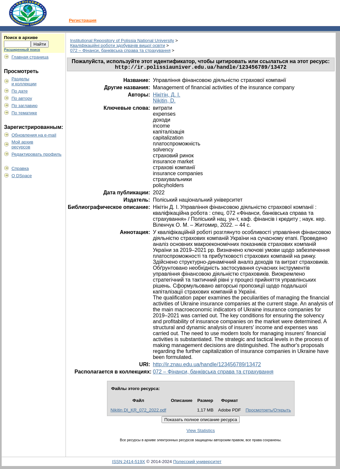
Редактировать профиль (37, 154)
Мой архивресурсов (22, 144)
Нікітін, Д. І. (166, 96)
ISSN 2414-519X (128, 462)
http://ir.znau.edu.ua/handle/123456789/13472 (207, 366)
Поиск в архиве (21, 37)
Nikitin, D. (164, 102)
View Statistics (200, 431)
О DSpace (22, 175)
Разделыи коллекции (24, 81)
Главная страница (30, 57)
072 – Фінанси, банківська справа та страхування (120, 50)
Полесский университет (197, 462)
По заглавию (25, 105)
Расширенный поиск (22, 50)
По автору (22, 98)
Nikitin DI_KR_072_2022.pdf (138, 411)
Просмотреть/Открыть (268, 411)
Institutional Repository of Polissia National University (122, 40)
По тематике (24, 112)
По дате (20, 91)
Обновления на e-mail (34, 135)
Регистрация (82, 20)
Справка (20, 168)
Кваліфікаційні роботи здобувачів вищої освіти (117, 45)
